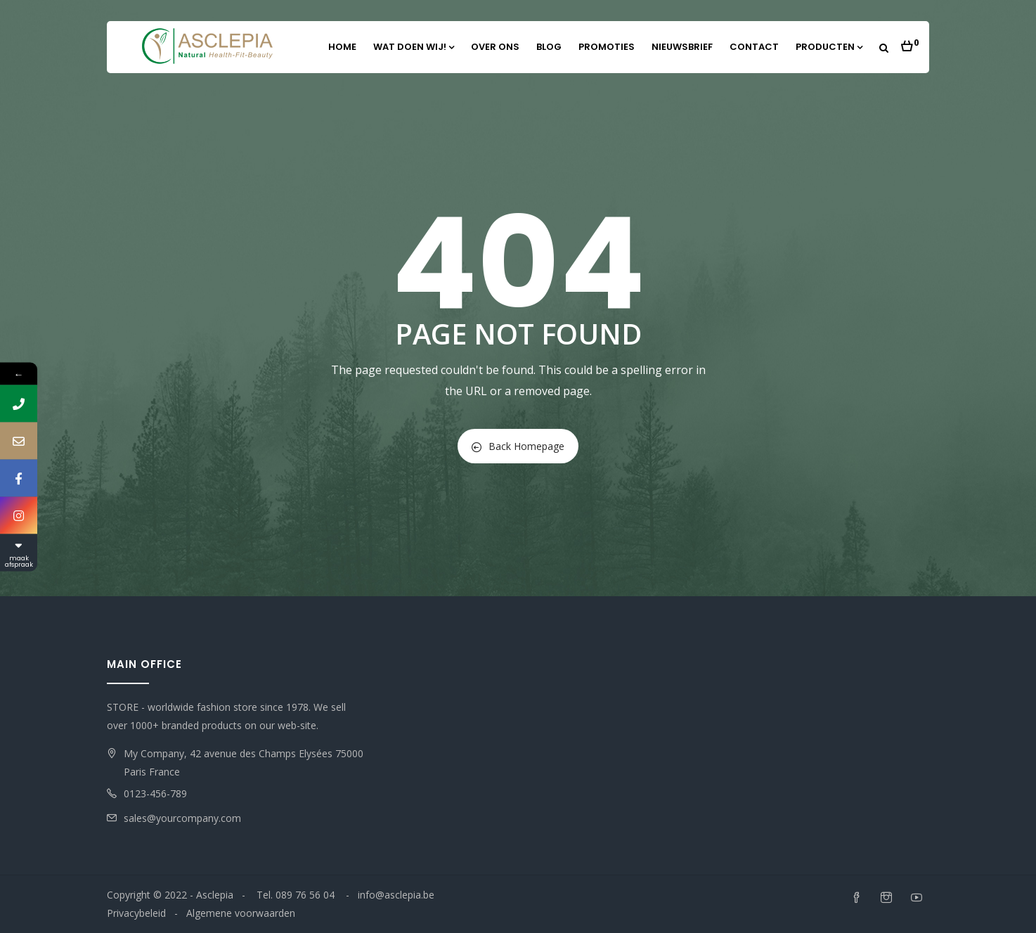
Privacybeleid (136, 913)
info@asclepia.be (396, 894)
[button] (910, 42)
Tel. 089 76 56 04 (297, 894)
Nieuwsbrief (682, 46)
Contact (754, 46)
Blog (549, 46)
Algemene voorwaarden (240, 913)
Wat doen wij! (413, 46)
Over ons (495, 46)
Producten (829, 46)
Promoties (606, 46)
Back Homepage (518, 446)
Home (342, 46)
